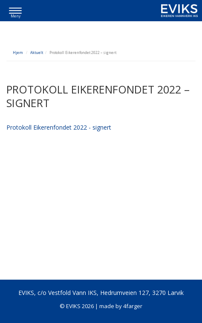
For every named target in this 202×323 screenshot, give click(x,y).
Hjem (18, 52)
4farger (132, 306)
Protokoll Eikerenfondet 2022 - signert (58, 127)
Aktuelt (36, 52)
